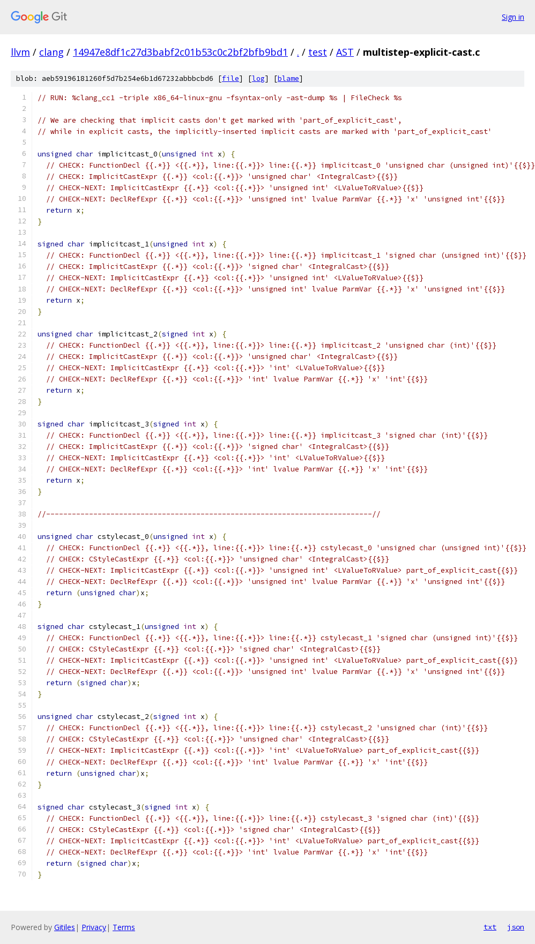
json (515, 927)
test (317, 52)
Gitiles (64, 927)
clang (51, 52)
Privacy (93, 927)
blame (288, 78)
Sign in (513, 17)
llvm (20, 52)
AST (345, 52)
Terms (124, 927)
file (230, 78)
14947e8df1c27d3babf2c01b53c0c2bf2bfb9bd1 (180, 52)
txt (490, 927)
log (258, 78)
